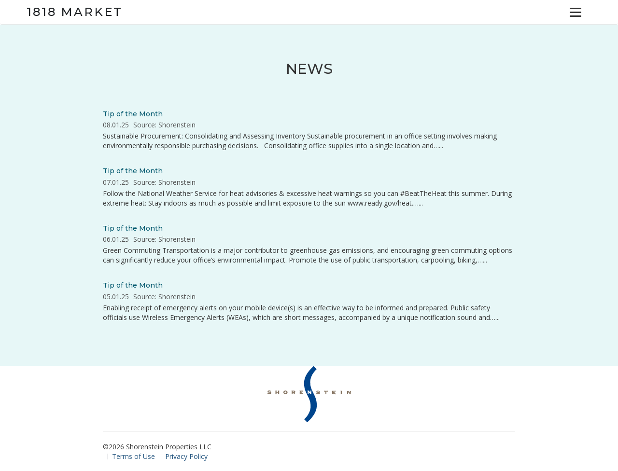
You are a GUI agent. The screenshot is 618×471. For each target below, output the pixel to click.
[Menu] (575, 12)
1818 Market (75, 12)
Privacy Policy (186, 456)
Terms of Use (133, 456)
